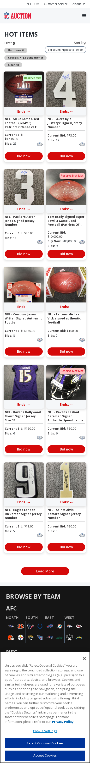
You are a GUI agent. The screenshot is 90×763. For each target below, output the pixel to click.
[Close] (84, 658)
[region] (45, 707)
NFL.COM (33, 4)
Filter (9, 43)
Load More (45, 571)
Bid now (23, 156)
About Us (78, 4)
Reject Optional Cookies (45, 743)
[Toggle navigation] (84, 16)
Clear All (13, 64)
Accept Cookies (45, 755)
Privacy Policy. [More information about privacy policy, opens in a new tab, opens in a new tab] (63, 721)
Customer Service (56, 4)
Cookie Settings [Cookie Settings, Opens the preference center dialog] (45, 731)
